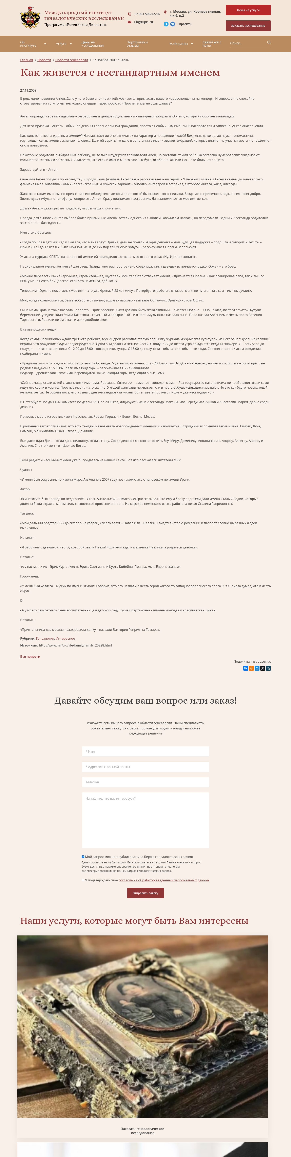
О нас (24, 1099)
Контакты (54, 1121)
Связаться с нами (212, 44)
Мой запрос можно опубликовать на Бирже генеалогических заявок (138, 857)
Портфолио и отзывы (137, 44)
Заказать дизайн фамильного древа (241, 1060)
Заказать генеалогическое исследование (50, 992)
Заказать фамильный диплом (241, 992)
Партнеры (55, 1099)
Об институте (28, 44)
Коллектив (28, 1114)
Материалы (179, 43)
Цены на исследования (92, 44)
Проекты (27, 1107)
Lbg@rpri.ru (143, 22)
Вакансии (54, 1114)
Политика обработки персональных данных (50, 1141)
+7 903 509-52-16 (147, 14)
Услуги (61, 43)
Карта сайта (142, 1142)
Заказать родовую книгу (177, 1060)
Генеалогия (45, 638)
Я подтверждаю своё (145, 880)
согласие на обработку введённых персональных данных (164, 880)
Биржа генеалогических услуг (113, 992)
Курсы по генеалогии (165, 1126)
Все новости (30, 656)
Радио (25, 1129)
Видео (25, 1121)
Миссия (53, 1107)
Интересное (65, 638)
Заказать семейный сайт (177, 992)
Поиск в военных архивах (114, 1060)
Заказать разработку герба (50, 1060)
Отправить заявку (145, 893)
